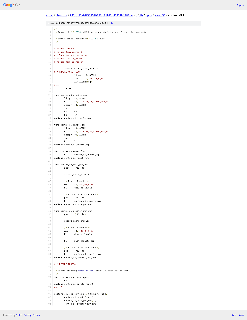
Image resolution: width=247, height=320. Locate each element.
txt (234, 315)
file (110, 23)
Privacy (27, 315)
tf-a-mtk (61, 15)
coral (49, 15)
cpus (149, 15)
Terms (36, 315)
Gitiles (19, 315)
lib (141, 15)
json (241, 315)
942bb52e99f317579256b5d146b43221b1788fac (101, 15)
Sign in (240, 4)
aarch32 (160, 15)
